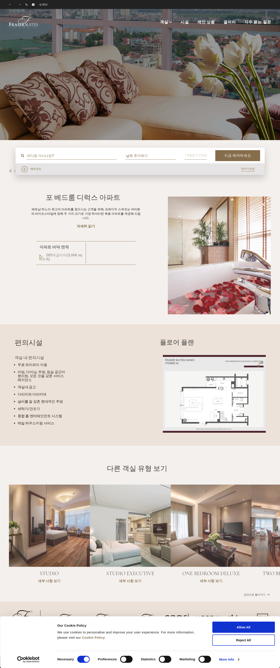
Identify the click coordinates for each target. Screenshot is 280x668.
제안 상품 (206, 22)
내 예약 (43, 4)
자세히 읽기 (86, 226)
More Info (226, 659)
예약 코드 (36, 169)
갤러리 (229, 22)
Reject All (243, 640)
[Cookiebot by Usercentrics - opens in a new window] (28, 659)
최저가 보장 (248, 168)
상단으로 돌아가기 (256, 594)
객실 (164, 22)
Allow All (243, 627)
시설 (185, 22)
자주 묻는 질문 (257, 22)
